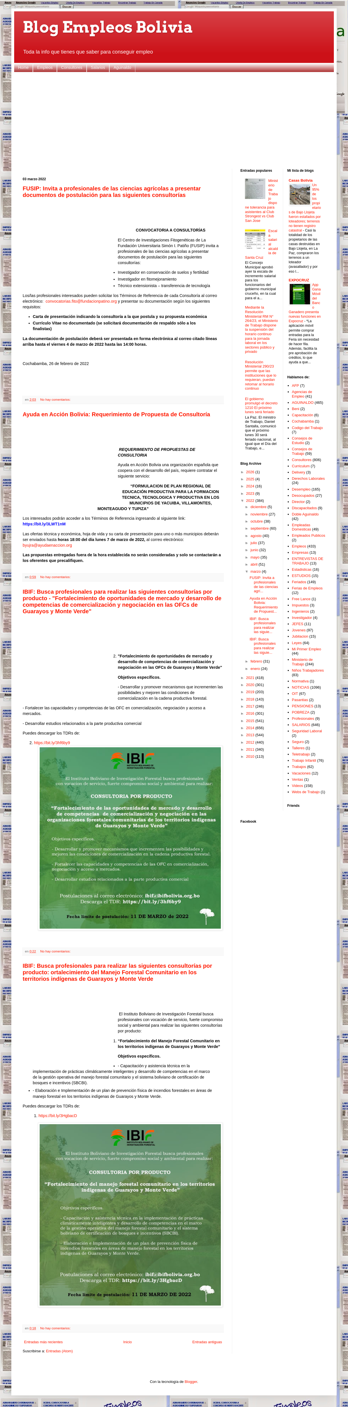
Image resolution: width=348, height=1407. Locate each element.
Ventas (297, 779)
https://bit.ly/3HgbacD (58, 1115)
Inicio (127, 1342)
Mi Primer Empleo (306, 649)
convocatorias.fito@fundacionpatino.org (81, 301)
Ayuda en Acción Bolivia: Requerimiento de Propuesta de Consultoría (116, 414)
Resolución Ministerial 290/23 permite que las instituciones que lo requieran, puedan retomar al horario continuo (260, 375)
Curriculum (301, 466)
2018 (250, 699)
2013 (250, 735)
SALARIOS (301, 725)
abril (255, 564)
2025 (250, 479)
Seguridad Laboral (307, 731)
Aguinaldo (122, 67)
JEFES (297, 624)
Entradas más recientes (43, 1342)
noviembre (260, 514)
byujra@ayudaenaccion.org (47, 545)
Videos (297, 786)
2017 (250, 706)
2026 (250, 472)
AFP (295, 385)
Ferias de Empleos (307, 588)
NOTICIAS (300, 687)
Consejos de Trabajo (302, 451)
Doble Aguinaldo (305, 514)
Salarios (98, 67)
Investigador (302, 618)
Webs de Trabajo (306, 792)
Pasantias (300, 700)
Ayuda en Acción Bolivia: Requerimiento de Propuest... (263, 605)
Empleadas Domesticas (301, 527)
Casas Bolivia (301, 180)
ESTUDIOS (301, 576)
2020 (250, 685)
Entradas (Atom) (59, 1351)
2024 (250, 486)
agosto (257, 536)
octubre (257, 521)
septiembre (260, 528)
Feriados (299, 582)
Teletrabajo (301, 754)
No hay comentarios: (55, 399)
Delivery (298, 472)
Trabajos (299, 767)
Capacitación (302, 415)
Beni (295, 409)
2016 (250, 713)
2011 (250, 749)
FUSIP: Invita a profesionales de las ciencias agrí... (263, 584)
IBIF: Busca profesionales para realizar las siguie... (262, 625)
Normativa (300, 681)
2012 (250, 742)
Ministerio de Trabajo (302, 661)
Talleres (298, 748)
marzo (256, 571)
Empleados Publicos (308, 535)
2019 (250, 692)
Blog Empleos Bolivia (108, 27)
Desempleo (301, 489)
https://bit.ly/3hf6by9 (52, 742)
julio (254, 543)
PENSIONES (302, 706)
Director (298, 502)
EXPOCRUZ (299, 280)
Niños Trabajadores (308, 670)
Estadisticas (301, 569)
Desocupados (303, 495)
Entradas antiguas (207, 1342)
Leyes (297, 643)
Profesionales (303, 718)
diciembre (259, 507)
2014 (250, 728)
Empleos (44, 67)
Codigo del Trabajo (307, 428)
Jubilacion (300, 636)
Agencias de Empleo (302, 394)
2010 (250, 756)
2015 (250, 721)
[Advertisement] (174, 120)
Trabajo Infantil (304, 760)
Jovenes (299, 630)
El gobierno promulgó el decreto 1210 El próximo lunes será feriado (261, 405)
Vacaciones (301, 773)
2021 (250, 678)
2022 (250, 500)
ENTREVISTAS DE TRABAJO (307, 561)
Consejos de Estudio (302, 440)
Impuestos (300, 605)
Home (23, 67)
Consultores (71, 67)
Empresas (300, 552)
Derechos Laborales (308, 478)
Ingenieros (300, 611)
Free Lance (301, 599)
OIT (295, 693)
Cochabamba (303, 421)
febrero (257, 661)
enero (256, 669)
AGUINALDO (303, 402)
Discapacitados (304, 508)
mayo (256, 557)
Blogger (191, 1382)
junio (255, 550)
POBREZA (300, 712)
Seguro (298, 742)
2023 (250, 493)
